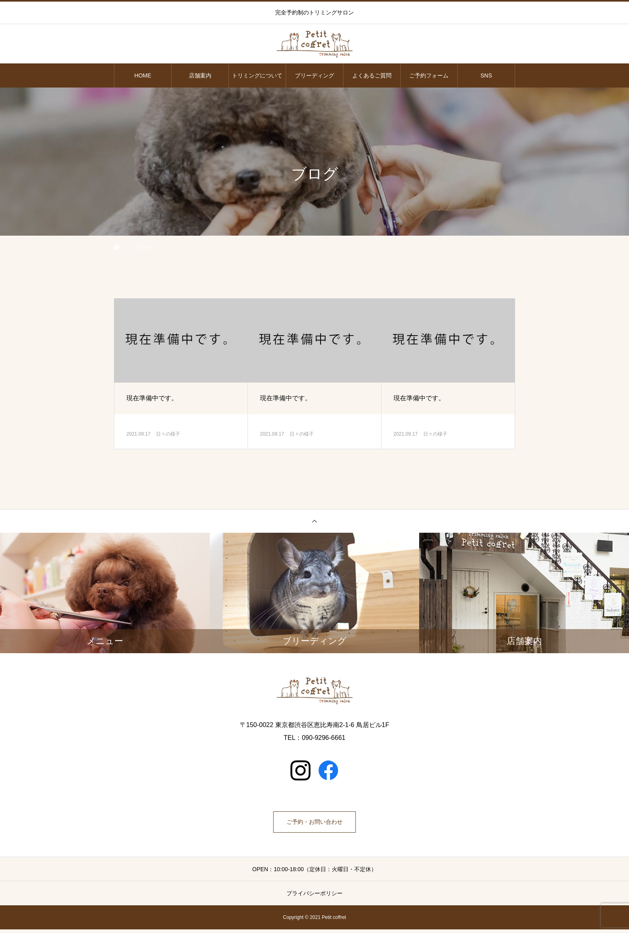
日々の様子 (168, 434)
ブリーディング (314, 75)
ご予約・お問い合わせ (314, 823)
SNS (486, 75)
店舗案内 (200, 75)
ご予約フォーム (428, 75)
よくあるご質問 (372, 75)
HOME (142, 75)
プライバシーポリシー (314, 897)
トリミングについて (257, 75)
